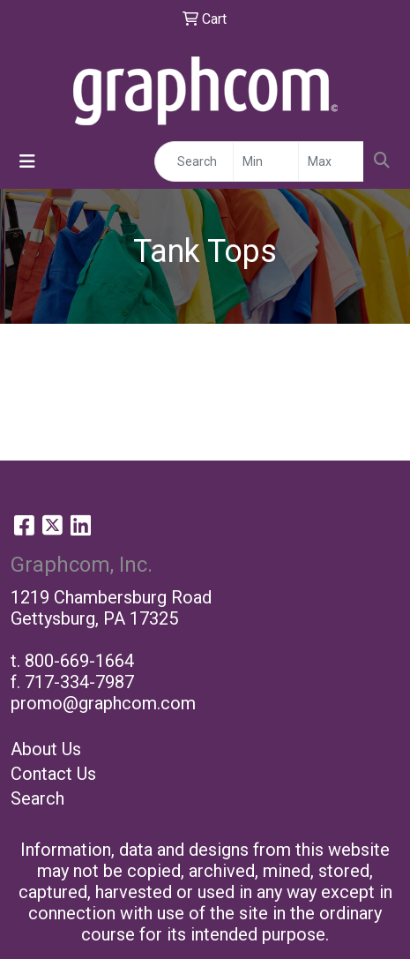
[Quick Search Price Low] (266, 161)
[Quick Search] (194, 161)
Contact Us (53, 773)
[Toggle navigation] (27, 161)
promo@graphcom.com (103, 703)
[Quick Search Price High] (331, 161)
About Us (46, 749)
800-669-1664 (79, 660)
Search (37, 798)
